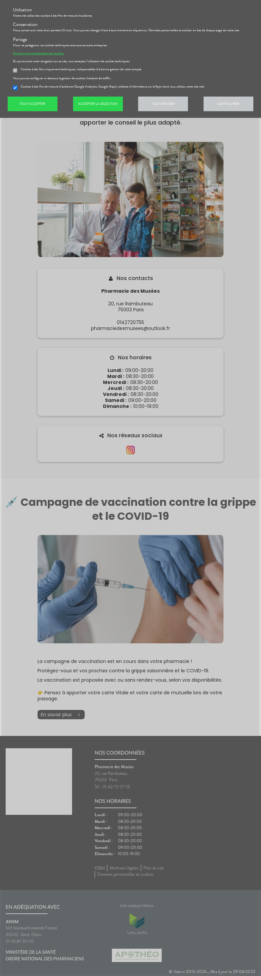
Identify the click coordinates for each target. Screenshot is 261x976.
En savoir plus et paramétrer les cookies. (38, 53)
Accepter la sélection (98, 103)
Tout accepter (32, 103)
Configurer (228, 103)
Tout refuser (163, 103)
